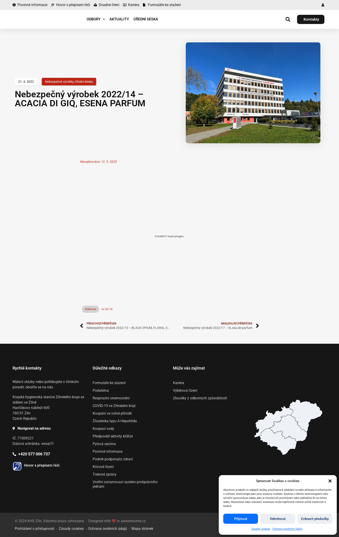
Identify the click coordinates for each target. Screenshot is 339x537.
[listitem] (278, 441)
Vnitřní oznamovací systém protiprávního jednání (125, 484)
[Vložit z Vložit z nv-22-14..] (169, 236)
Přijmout (240, 519)
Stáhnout (90, 309)
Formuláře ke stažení (109, 383)
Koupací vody (103, 428)
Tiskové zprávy (104, 474)
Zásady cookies (260, 528)
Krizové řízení (103, 467)
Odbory (96, 19)
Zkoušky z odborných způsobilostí (200, 398)
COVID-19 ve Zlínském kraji (114, 406)
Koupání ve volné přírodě (112, 413)
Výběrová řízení (185, 390)
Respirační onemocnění (111, 398)
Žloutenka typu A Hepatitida (115, 421)
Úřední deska (145, 19)
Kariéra (178, 383)
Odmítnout (278, 519)
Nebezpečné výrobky (59, 81)
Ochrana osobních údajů (287, 528)
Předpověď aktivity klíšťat (113, 436)
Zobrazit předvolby (315, 519)
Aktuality (119, 19)
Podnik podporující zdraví (113, 459)
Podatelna (101, 390)
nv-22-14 (106, 309)
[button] (330, 481)
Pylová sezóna (104, 444)
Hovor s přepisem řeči (41, 465)
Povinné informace (107, 451)
